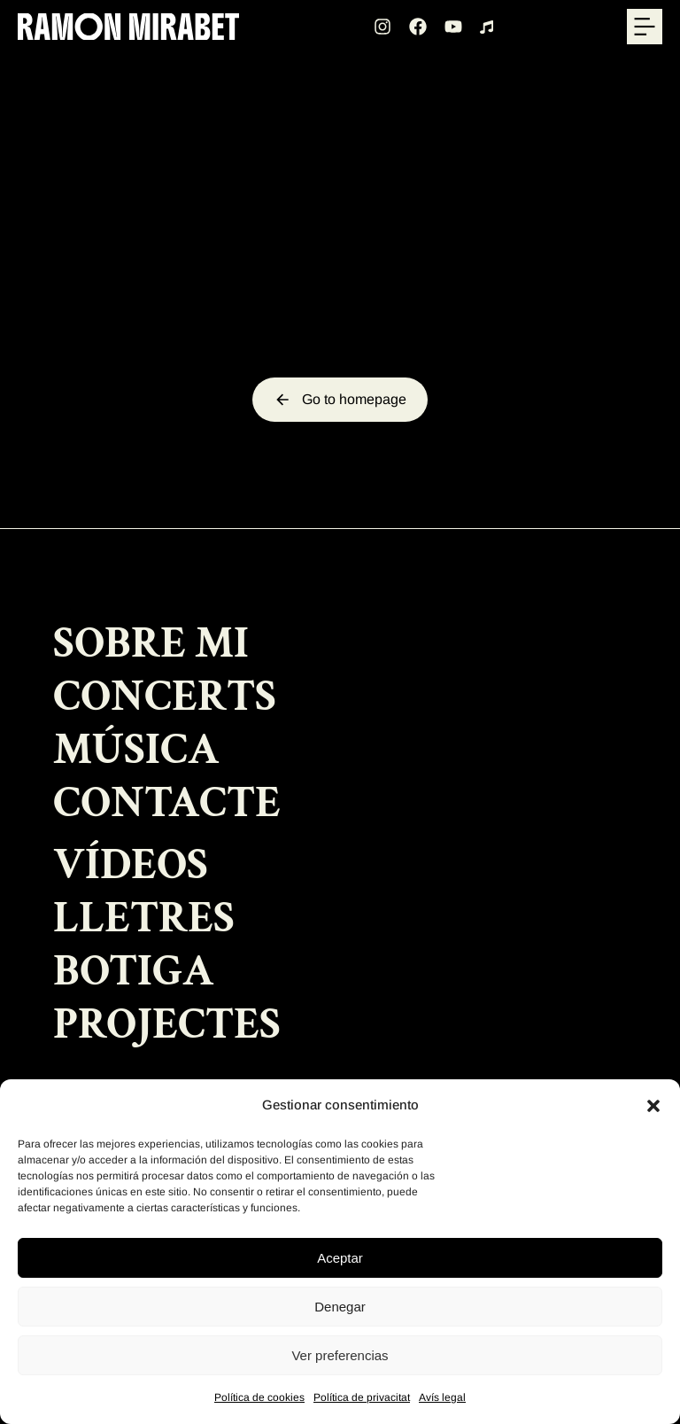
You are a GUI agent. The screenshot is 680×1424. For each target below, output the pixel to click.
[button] (653, 1106)
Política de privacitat (361, 1397)
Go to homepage (340, 400)
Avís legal (442, 1397)
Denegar (340, 1306)
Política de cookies (259, 1397)
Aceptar (340, 1257)
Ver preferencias (339, 1355)
